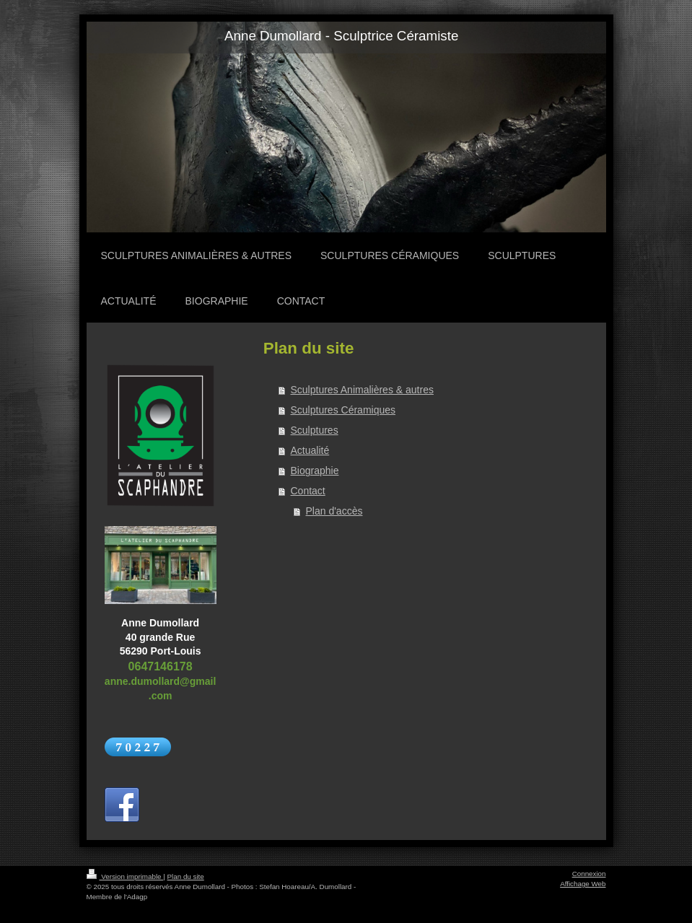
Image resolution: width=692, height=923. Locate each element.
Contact (308, 491)
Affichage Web (582, 884)
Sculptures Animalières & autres (362, 389)
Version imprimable (125, 876)
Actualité (310, 450)
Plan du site (185, 876)
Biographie (315, 470)
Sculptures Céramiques (343, 410)
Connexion (589, 874)
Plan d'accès (334, 511)
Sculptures (314, 430)
